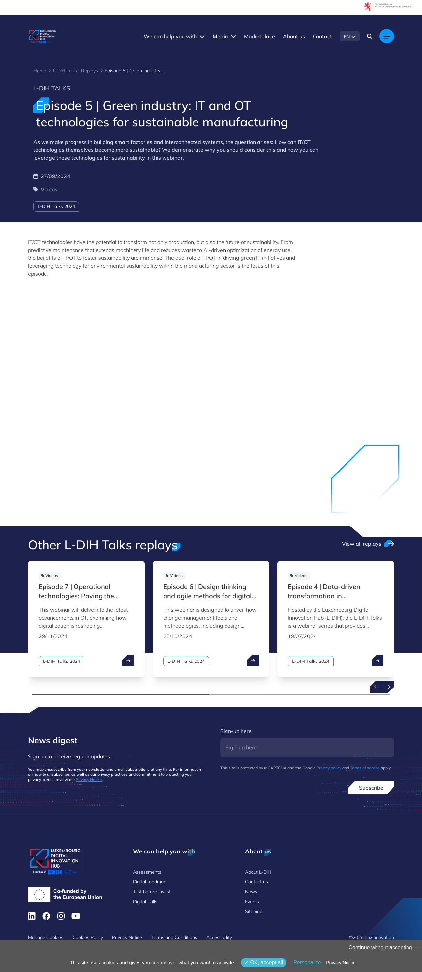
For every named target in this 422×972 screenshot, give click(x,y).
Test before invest (152, 892)
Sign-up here (236, 731)
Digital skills (145, 901)
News (251, 892)
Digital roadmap (149, 882)
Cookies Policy (88, 937)
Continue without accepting (383, 947)
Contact (322, 36)
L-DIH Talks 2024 (56, 206)
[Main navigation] (386, 36)
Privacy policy (328, 767)
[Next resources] (388, 687)
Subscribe (371, 787)
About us (294, 36)
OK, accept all (263, 962)
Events (252, 901)
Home (39, 71)
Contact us (256, 882)
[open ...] (128, 660)
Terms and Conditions (174, 937)
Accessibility (219, 937)
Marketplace (259, 36)
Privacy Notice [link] (340, 962)
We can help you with (170, 36)
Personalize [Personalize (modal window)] (307, 962)
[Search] (369, 36)
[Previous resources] (376, 687)
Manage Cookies (45, 937)
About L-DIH (258, 872)
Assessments (147, 872)
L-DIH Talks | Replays (75, 71)
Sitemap (253, 911)
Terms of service (365, 767)
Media (220, 36)
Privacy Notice (89, 779)
